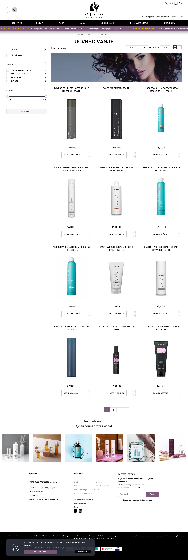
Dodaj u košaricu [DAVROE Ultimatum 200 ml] (116, 154)
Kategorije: (12, 50)
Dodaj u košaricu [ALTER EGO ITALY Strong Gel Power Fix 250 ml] (161, 390)
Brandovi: (11, 64)
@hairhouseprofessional (94, 422)
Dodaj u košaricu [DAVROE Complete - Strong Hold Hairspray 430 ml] (71, 154)
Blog (76, 503)
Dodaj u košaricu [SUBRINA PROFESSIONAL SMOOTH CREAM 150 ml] (116, 311)
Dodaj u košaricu (161, 154)
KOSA (62, 23)
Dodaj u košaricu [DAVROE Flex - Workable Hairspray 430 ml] (71, 390)
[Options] (83, 551)
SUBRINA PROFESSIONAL (28, 70)
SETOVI (41, 23)
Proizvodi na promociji (83, 496)
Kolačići (77, 478)
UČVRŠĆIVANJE (28, 55)
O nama (77, 482)
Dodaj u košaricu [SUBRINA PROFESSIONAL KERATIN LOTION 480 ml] (116, 232)
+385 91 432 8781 (176, 17)
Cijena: (10, 91)
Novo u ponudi (80, 500)
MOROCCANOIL (28, 77)
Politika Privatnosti (101, 482)
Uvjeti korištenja (80, 486)
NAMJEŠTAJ (170, 23)
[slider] (7, 96)
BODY (83, 23)
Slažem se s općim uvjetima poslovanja (139, 496)
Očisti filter (27, 111)
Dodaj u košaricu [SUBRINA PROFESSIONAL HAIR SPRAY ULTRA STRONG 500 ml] (71, 232)
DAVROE (28, 81)
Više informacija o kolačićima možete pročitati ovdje (44, 548)
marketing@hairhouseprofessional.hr (155, 17)
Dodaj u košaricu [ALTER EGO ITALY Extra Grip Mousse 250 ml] (116, 390)
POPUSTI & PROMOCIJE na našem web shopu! (142, 29)
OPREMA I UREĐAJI (139, 23)
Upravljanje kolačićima (83, 490)
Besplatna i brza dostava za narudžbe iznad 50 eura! (56, 29)
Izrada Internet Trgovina (36, 558)
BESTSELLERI (108, 23)
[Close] (41, 552)
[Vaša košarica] (180, 3)
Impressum (98, 478)
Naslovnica (17, 23)
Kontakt (97, 486)
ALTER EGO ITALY (28, 74)
